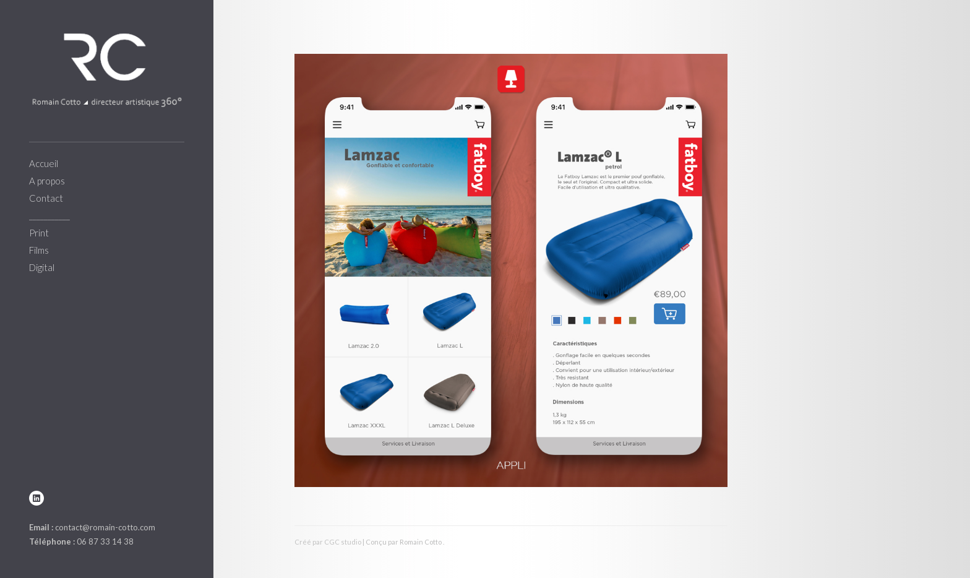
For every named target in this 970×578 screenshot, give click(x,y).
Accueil (43, 163)
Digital (41, 267)
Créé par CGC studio (327, 542)
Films (39, 250)
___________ (49, 215)
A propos (47, 180)
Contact (46, 198)
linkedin (36, 498)
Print (39, 232)
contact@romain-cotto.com (105, 527)
